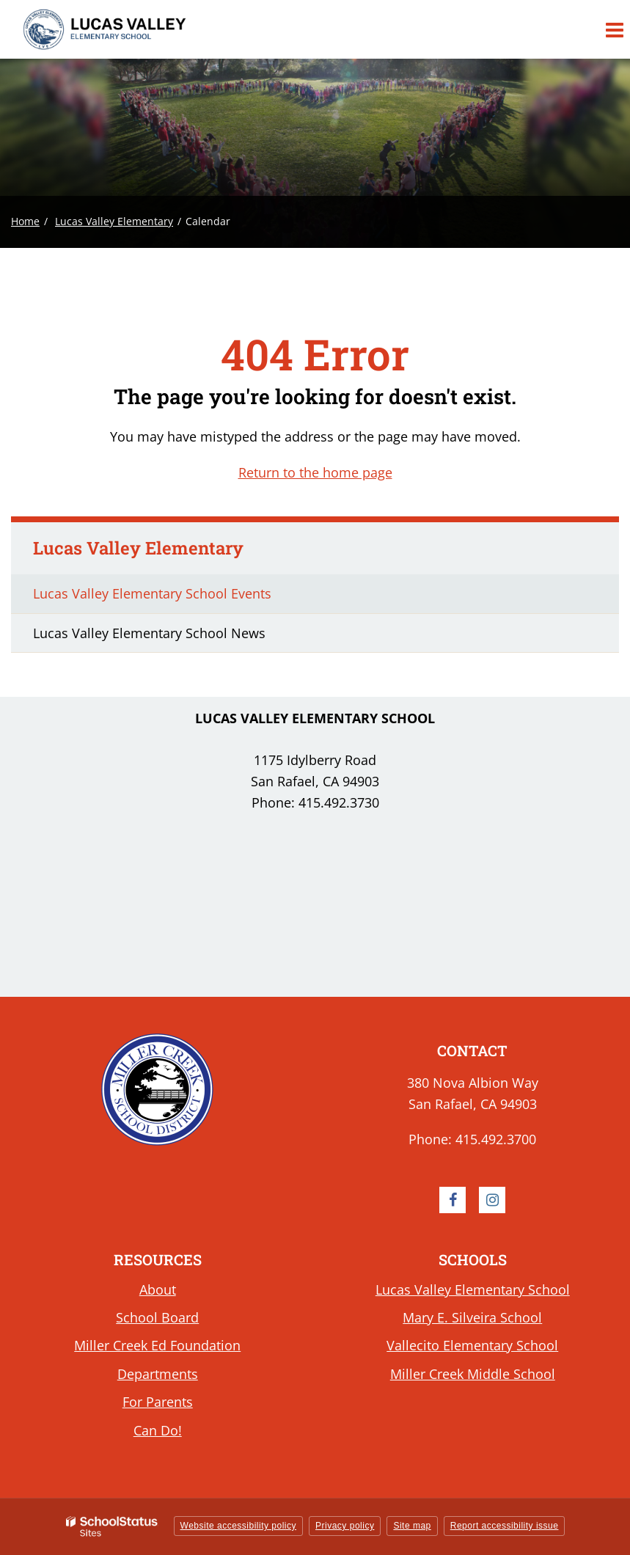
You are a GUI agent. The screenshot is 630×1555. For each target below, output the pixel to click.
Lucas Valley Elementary (114, 221)
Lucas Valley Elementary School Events (152, 593)
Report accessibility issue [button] (504, 1526)
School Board (157, 1317)
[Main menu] (614, 29)
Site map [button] (412, 1526)
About (157, 1289)
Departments (157, 1374)
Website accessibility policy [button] (238, 1526)
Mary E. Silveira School (472, 1317)
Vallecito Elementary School (472, 1345)
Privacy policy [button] (344, 1526)
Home (25, 221)
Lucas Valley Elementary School (473, 1289)
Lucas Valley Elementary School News (149, 633)
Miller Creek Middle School (472, 1374)
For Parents (157, 1402)
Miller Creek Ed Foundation (157, 1345)
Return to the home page (315, 472)
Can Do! (157, 1430)
